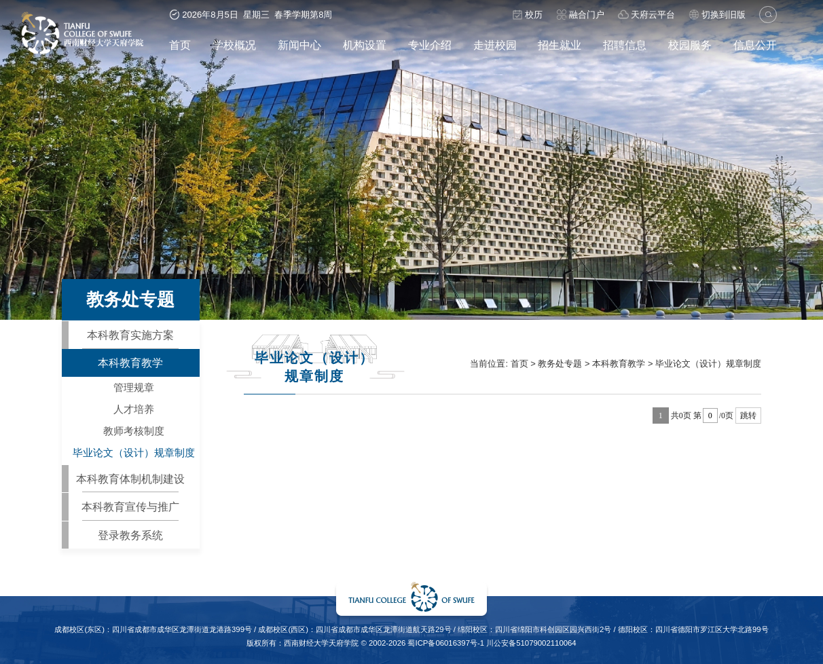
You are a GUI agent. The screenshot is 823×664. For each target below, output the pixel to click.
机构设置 (364, 45)
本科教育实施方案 (130, 335)
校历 (527, 14)
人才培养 (133, 409)
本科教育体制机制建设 (130, 479)
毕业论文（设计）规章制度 (134, 452)
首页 (180, 45)
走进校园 (495, 45)
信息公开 (755, 45)
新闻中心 (299, 45)
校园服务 (690, 45)
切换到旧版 (717, 14)
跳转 (748, 415)
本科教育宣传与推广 (130, 506)
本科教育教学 (130, 362)
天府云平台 (647, 14)
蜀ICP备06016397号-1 (445, 643)
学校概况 (234, 45)
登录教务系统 (130, 535)
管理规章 (133, 387)
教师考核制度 (133, 431)
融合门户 (580, 14)
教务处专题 (560, 363)
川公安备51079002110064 (531, 643)
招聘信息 (624, 45)
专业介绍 (430, 45)
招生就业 (559, 45)
